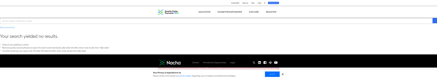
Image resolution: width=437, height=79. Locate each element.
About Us (245, 3)
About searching (7, 27)
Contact (195, 62)
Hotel (259, 3)
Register (271, 12)
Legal (232, 62)
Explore (254, 12)
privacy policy (185, 75)
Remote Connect (273, 3)
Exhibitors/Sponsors (230, 12)
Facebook (265, 62)
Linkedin (259, 62)
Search (265, 3)
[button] (278, 68)
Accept (272, 74)
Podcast (270, 62)
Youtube (275, 62)
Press (253, 3)
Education (205, 12)
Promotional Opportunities (214, 62)
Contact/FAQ (235, 3)
